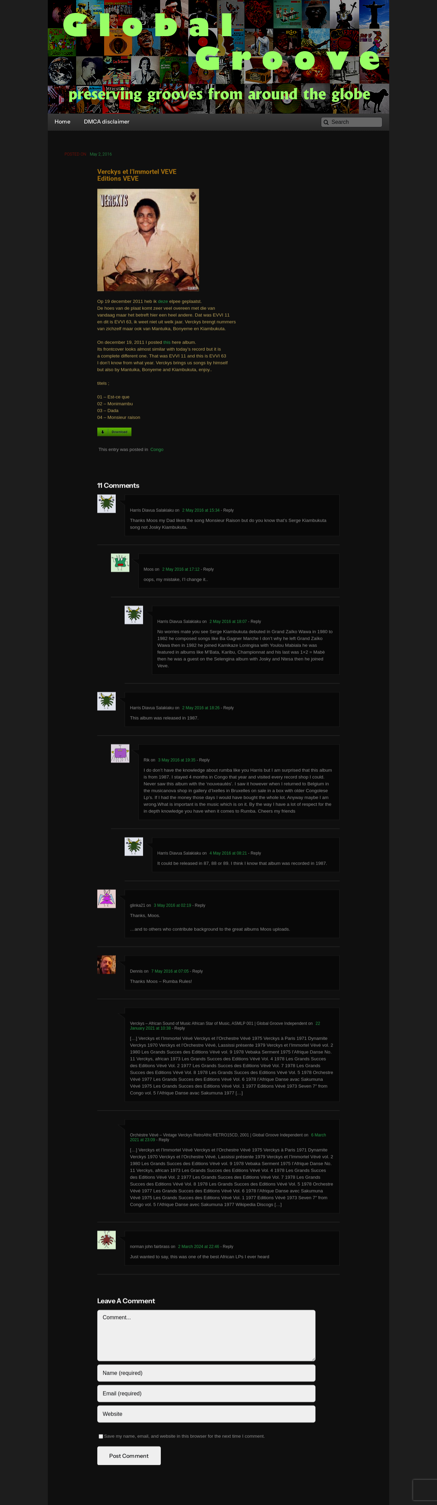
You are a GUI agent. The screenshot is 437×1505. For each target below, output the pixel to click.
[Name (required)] (206, 1374)
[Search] (351, 122)
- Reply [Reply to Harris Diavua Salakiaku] (227, 511)
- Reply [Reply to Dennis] (196, 972)
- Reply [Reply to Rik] (203, 761)
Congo (156, 450)
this (166, 343)
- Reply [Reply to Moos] (207, 570)
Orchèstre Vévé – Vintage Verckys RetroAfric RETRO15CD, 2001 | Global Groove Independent (216, 1136)
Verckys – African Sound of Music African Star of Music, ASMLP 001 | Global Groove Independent (218, 1025)
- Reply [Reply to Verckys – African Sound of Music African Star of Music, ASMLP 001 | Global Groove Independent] (178, 1029)
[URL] (206, 1415)
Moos (149, 570)
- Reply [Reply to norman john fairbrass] (226, 1248)
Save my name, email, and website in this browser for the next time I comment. (184, 1437)
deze (163, 302)
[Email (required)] (206, 1395)
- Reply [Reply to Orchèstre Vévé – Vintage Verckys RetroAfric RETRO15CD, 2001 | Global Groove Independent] (162, 1141)
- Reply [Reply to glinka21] (198, 907)
